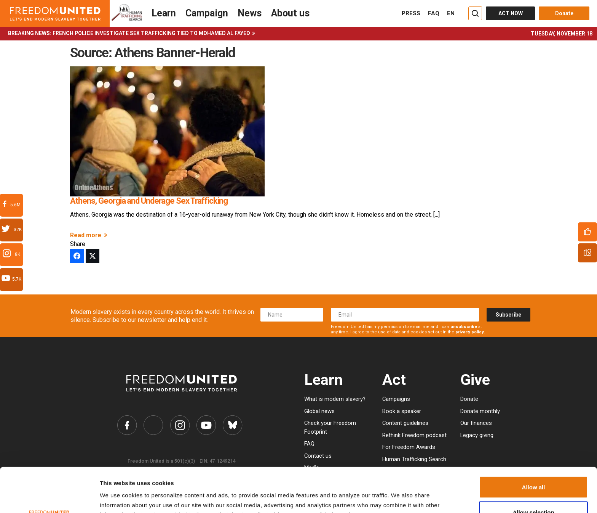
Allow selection (533, 468)
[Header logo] (55, 13)
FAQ (433, 13)
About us (290, 13)
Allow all (533, 442)
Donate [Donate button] (564, 13)
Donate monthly (480, 411)
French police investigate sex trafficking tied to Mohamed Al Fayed (151, 33)
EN (451, 13)
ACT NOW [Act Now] (510, 13)
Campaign (206, 13)
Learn (164, 13)
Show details (389, 495)
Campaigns (396, 399)
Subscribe (508, 315)
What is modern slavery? (335, 399)
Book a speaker (401, 411)
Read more (90, 235)
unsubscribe (463, 326)
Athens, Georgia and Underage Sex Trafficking (149, 201)
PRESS (411, 13)
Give (475, 380)
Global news (319, 411)
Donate (469, 399)
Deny (534, 492)
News (250, 13)
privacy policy (469, 332)
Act (394, 380)
